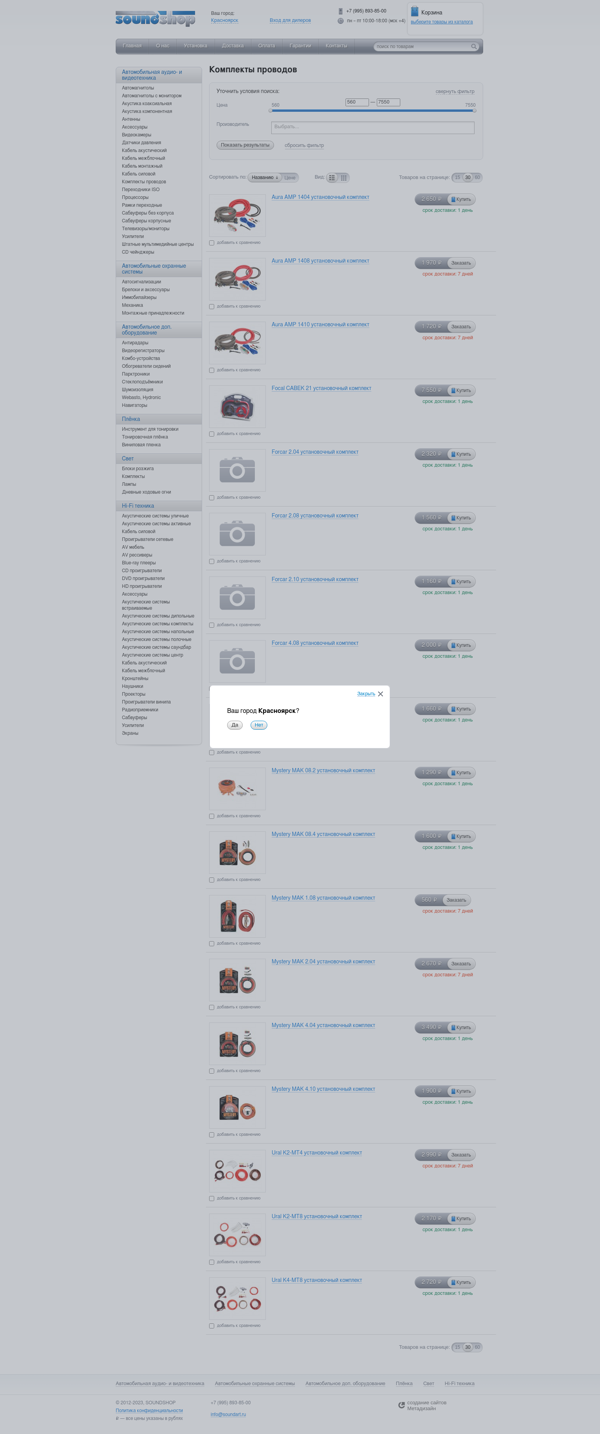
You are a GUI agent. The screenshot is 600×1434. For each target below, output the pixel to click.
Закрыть (366, 693)
